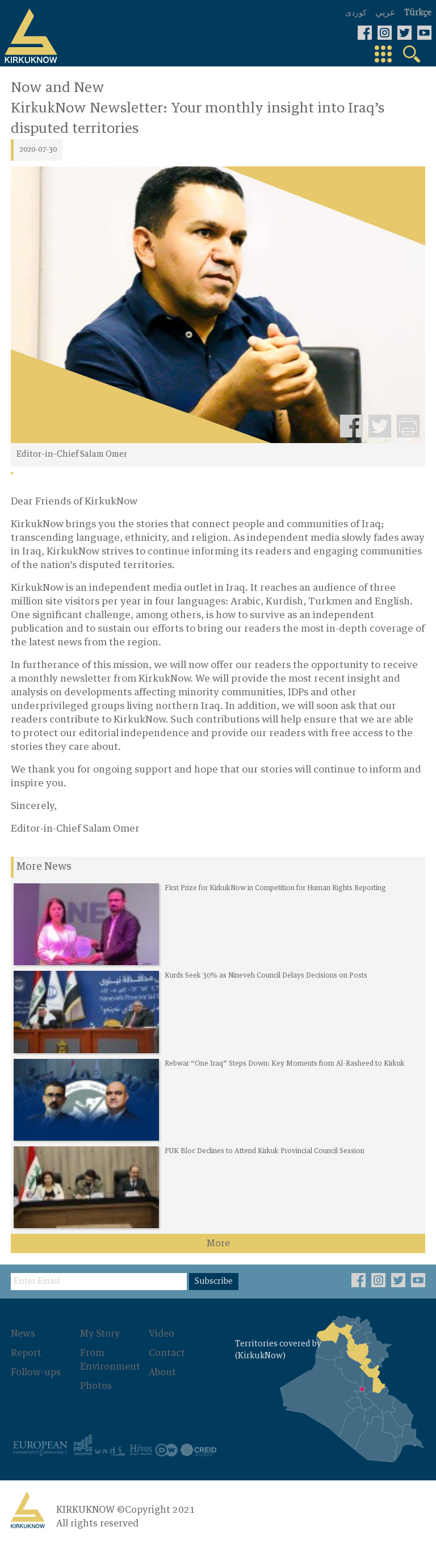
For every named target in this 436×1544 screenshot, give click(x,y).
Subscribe (214, 1282)
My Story (100, 1333)
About (162, 1372)
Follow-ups (36, 1372)
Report (26, 1353)
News (23, 1333)
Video (161, 1333)
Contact (167, 1353)
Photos (96, 1386)
